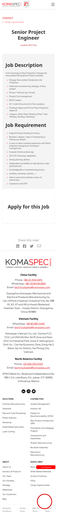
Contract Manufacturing (13, 404)
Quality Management (40, 404)
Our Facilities (8, 481)
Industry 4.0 (35, 408)
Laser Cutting (8, 431)
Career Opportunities (14, 22)
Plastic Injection (9, 418)
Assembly (6, 408)
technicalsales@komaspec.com (32, 287)
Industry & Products (11, 471)
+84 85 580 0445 (35, 323)
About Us (6, 467)
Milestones (7, 490)
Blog (4, 499)
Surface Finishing (38, 476)
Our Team (6, 476)
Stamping (6, 422)
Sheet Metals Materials (40, 471)
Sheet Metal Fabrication (13, 427)
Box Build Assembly (39, 447)
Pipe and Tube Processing (14, 413)
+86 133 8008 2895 (35, 283)
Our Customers (9, 494)
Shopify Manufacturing (41, 443)
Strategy (6, 485)
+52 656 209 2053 (33, 363)
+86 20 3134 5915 (32, 279)
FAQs (32, 481)
